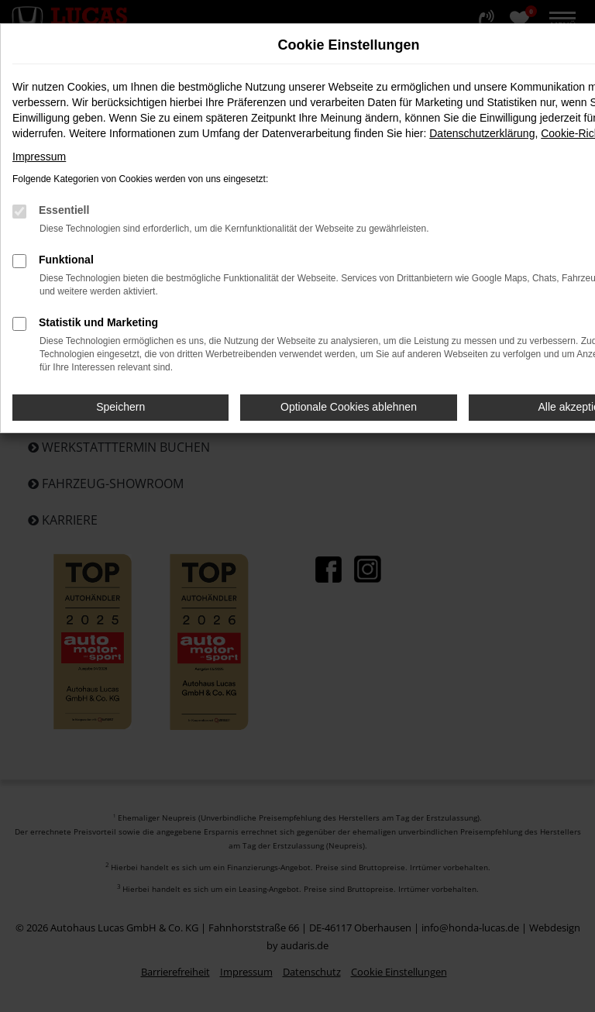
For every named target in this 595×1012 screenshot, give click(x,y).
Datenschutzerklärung (482, 133)
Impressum (39, 156)
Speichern (120, 407)
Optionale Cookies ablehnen (348, 407)
